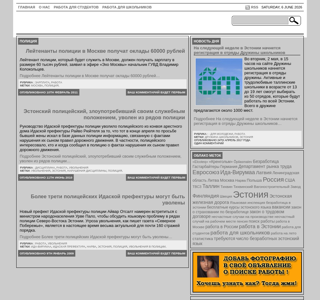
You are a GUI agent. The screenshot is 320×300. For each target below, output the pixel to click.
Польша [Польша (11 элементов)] (254, 180)
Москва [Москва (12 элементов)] (227, 180)
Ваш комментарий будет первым (156, 92)
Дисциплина (45, 167)
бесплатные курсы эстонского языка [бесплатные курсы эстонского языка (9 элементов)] (239, 207)
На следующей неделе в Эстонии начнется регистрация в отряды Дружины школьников (239, 50)
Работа (56, 82)
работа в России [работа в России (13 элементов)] (221, 226)
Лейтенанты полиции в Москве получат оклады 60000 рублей (105, 51)
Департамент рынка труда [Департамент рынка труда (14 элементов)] (265, 166)
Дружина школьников (221, 137)
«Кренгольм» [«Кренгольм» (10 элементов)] (221, 162)
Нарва (91, 246)
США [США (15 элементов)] (290, 180)
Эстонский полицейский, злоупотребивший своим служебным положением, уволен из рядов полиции (104, 114)
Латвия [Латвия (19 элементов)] (264, 172)
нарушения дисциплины (86, 170)
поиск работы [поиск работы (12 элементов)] (262, 221)
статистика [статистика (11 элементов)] (202, 238)
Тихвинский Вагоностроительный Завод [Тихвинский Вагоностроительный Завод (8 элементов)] (267, 186)
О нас (44, 7)
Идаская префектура (69, 246)
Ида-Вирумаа (41, 246)
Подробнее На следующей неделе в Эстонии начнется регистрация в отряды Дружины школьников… (246, 121)
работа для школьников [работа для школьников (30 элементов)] (240, 232)
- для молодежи (221, 133)
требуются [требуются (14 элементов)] (224, 238)
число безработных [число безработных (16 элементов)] (256, 238)
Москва (37, 85)
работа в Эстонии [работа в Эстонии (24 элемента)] (260, 226)
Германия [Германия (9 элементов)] (229, 167)
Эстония (59, 170)
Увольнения (78, 167)
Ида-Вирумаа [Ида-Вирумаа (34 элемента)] (237, 172)
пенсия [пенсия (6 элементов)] (242, 221)
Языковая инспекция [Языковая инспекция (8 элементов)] (247, 202)
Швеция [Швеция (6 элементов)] (226, 196)
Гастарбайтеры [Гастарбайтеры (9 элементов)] (205, 167)
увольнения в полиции (147, 246)
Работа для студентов (76, 7)
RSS (254, 7)
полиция (51, 85)
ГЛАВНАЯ (26, 7)
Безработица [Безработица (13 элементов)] (266, 161)
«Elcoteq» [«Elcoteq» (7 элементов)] (200, 162)
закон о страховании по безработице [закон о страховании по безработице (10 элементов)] (246, 209)
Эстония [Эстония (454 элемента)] (251, 194)
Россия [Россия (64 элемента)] (273, 179)
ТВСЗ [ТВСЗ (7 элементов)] (197, 187)
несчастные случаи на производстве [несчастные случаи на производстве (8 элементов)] (242, 216)
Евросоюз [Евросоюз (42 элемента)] (205, 172)
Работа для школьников (127, 7)
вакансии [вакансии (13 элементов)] (281, 207)
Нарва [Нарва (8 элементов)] (240, 180)
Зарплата (42, 82)
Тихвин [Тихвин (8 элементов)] (226, 186)
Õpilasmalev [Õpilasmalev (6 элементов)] (243, 162)
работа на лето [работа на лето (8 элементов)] (284, 233)
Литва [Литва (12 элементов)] (213, 180)
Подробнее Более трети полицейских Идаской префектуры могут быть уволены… (96, 236)
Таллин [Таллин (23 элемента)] (211, 186)
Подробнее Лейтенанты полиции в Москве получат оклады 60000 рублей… (90, 75)
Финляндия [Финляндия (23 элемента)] (205, 196)
